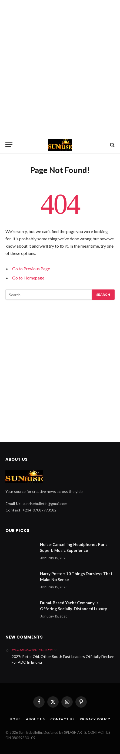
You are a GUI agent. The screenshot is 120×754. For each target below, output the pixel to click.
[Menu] (8, 145)
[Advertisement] (60, 68)
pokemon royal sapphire (32, 650)
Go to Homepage (28, 277)
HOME (15, 719)
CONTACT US (62, 719)
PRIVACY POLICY (95, 719)
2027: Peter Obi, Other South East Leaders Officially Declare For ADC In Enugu (63, 659)
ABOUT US (35, 719)
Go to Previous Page (31, 268)
